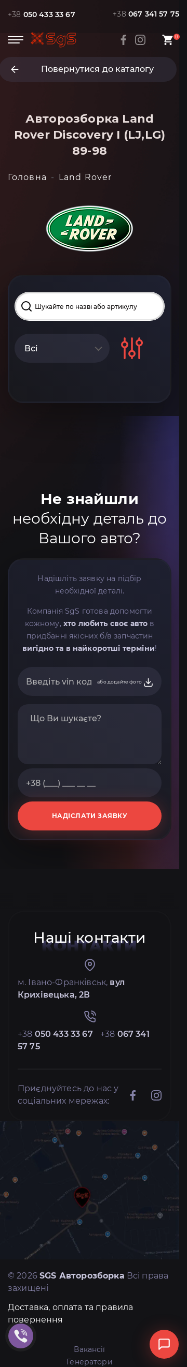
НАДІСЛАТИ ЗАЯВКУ (90, 816)
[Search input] (90, 306)
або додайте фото (125, 682)
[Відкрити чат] (164, 1344)
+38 (41, 14)
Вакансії (89, 1349)
